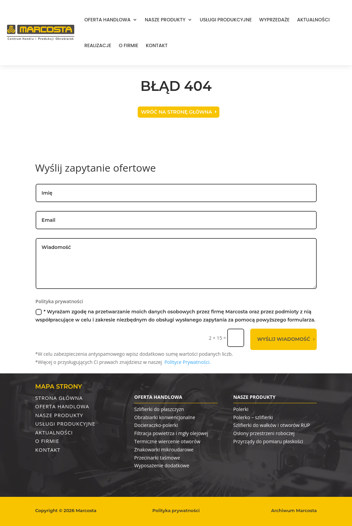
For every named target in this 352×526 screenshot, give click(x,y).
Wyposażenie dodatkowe (161, 465)
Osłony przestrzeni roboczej (264, 433)
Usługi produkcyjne (226, 19)
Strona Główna (59, 397)
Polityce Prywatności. (187, 362)
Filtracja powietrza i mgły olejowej (171, 433)
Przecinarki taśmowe (157, 457)
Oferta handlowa (107, 19)
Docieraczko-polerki (156, 425)
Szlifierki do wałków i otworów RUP (271, 425)
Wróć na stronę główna (176, 112)
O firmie (128, 45)
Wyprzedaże (274, 19)
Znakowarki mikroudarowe (164, 449)
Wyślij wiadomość (283, 339)
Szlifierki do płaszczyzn (159, 409)
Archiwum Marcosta (294, 510)
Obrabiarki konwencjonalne (164, 417)
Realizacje (97, 45)
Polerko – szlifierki (253, 417)
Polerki (241, 409)
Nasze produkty (165, 19)
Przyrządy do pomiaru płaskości (268, 441)
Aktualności (313, 19)
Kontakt (157, 45)
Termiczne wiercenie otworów (167, 441)
